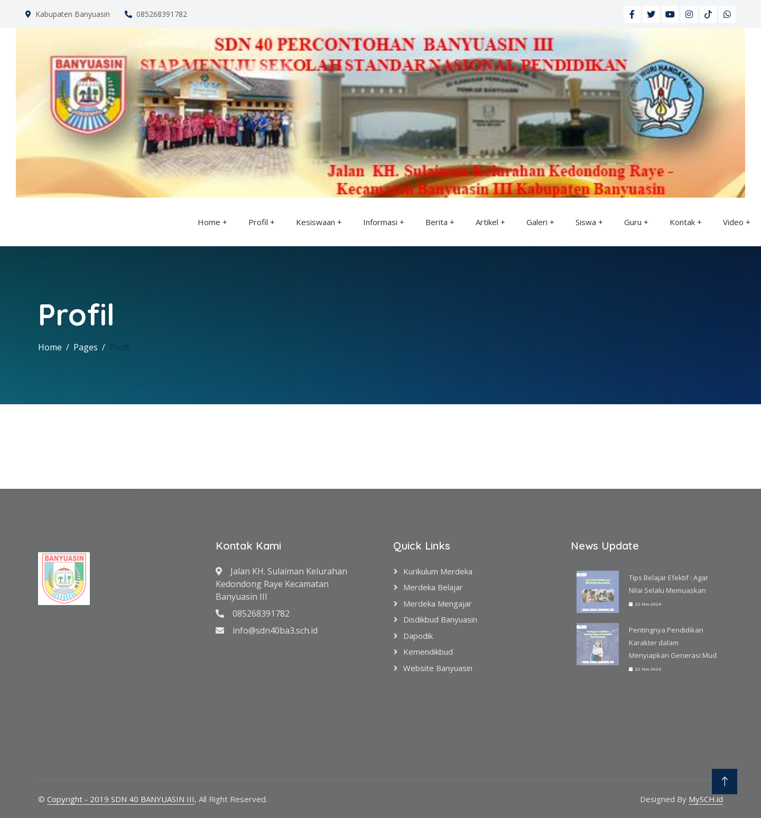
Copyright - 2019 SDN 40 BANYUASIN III (120, 799)
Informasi (380, 222)
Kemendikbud (428, 651)
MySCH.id (706, 799)
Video (733, 222)
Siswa (586, 222)
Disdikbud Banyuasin (440, 619)
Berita (436, 222)
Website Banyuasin (437, 668)
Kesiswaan (315, 222)
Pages (85, 347)
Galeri (536, 222)
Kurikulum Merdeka (437, 571)
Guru (633, 222)
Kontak (682, 222)
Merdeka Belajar (433, 587)
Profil (258, 222)
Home (209, 222)
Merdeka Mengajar (437, 603)
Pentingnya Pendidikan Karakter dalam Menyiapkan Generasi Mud (673, 642)
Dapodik (418, 635)
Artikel (487, 222)
